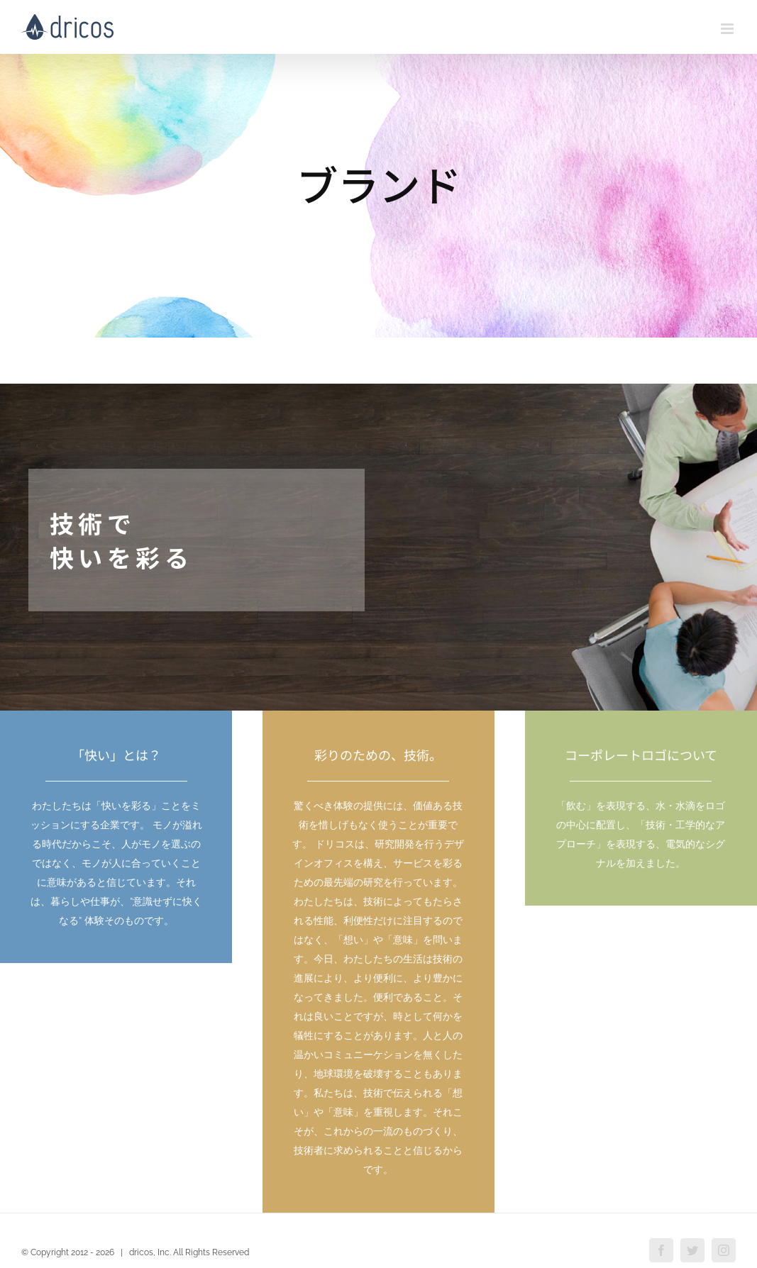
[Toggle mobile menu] (728, 28)
